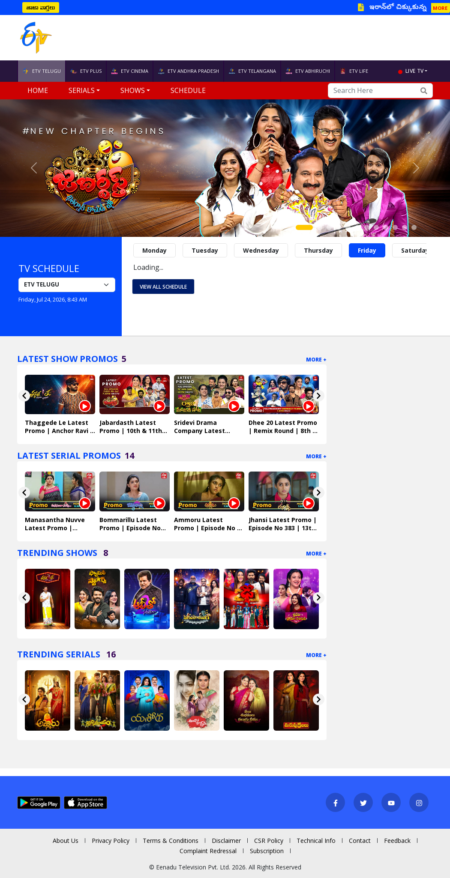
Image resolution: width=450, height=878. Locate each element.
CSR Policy (268, 840)
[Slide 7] (366, 227)
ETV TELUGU (41, 71)
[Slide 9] (385, 227)
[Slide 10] (395, 227)
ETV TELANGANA (252, 71)
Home (37, 90)
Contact (360, 840)
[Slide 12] (414, 227)
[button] (34, 168)
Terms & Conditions (170, 840)
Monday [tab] (154, 250)
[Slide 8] (376, 227)
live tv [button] (414, 71)
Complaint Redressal (208, 851)
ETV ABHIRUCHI (307, 71)
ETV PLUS (86, 71)
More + (316, 359)
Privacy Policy (110, 840)
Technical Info (316, 840)
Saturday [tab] (415, 250)
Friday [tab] (367, 250)
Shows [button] (132, 90)
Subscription (267, 851)
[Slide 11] (404, 227)
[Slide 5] (348, 227)
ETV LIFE (353, 71)
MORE (440, 8)
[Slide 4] (338, 227)
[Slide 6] (357, 227)
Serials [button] (82, 90)
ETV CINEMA (129, 71)
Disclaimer (226, 840)
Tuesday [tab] (205, 250)
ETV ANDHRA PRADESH (188, 71)
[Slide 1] (304, 227)
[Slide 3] (329, 227)
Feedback (397, 840)
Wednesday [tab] (261, 250)
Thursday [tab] (318, 250)
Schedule (188, 90)
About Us (65, 840)
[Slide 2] (319, 227)
